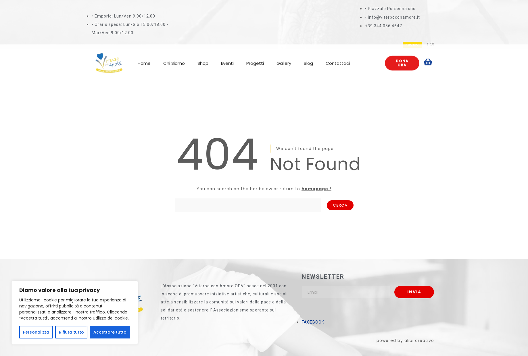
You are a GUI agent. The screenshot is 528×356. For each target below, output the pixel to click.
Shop (202, 58)
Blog (308, 58)
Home (144, 58)
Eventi (227, 58)
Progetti (255, 58)
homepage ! (316, 189)
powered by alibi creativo (405, 340)
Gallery (284, 58)
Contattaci (338, 58)
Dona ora (402, 57)
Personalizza (36, 332)
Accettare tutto (109, 332)
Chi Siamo (174, 58)
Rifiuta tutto (71, 332)
